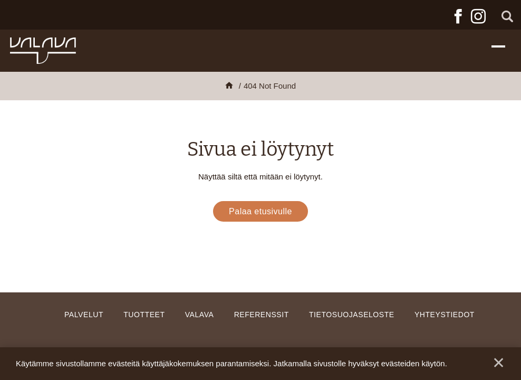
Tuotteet (144, 314)
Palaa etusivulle (260, 211)
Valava (199, 314)
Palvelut (83, 314)
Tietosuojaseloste (351, 314)
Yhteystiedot (444, 314)
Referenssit (261, 314)
